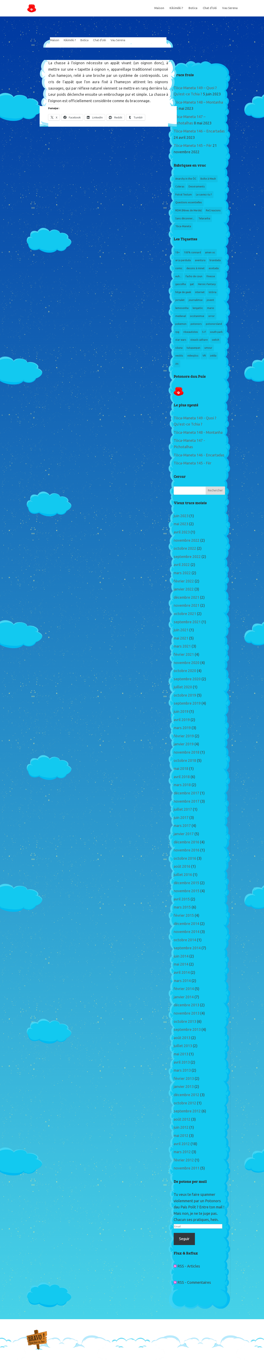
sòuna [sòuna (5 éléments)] (179, 347)
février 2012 (184, 1160)
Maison (159, 8)
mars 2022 (182, 573)
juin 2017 (181, 817)
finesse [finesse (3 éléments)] (210, 276)
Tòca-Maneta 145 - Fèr (192, 463)
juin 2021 (181, 630)
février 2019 (184, 736)
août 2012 (182, 1119)
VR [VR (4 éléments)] (204, 355)
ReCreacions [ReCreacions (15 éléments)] (213, 210)
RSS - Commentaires (192, 1282)
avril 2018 (182, 777)
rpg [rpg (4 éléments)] (177, 332)
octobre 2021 (185, 614)
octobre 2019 (185, 695)
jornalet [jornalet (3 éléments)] (180, 300)
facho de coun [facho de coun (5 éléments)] (194, 276)
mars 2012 (182, 1152)
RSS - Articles (187, 1266)
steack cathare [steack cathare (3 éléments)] (199, 339)
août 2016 (182, 866)
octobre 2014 (185, 940)
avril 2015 (182, 899)
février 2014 (184, 989)
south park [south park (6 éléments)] (216, 332)
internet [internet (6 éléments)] (200, 292)
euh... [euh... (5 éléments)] (178, 276)
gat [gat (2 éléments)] (192, 284)
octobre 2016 (185, 858)
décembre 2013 (186, 1005)
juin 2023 (181, 516)
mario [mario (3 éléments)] (210, 308)
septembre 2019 (187, 703)
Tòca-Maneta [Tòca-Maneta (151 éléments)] (183, 226)
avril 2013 (182, 1062)
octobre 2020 (185, 671)
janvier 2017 (184, 834)
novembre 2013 (186, 1013)
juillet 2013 (183, 1046)
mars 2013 (182, 1070)
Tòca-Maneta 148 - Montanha (198, 432)
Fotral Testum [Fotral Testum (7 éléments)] (183, 194)
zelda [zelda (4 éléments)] (213, 355)
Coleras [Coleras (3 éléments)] (179, 186)
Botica (193, 8)
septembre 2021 (187, 622)
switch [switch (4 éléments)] (215, 339)
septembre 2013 (187, 1029)
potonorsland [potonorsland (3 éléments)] (214, 324)
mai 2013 (181, 1054)
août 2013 (182, 1038)
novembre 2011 (186, 1168)
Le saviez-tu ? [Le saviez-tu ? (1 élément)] (204, 194)
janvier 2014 (184, 997)
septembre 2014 (187, 948)
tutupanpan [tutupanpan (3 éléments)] (193, 347)
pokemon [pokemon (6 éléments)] (180, 324)
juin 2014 (181, 956)
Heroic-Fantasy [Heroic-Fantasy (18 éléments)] (207, 284)
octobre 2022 (185, 548)
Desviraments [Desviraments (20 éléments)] (197, 186)
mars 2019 (182, 728)
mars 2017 (182, 825)
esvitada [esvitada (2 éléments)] (214, 268)
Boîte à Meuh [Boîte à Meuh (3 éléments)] (208, 178)
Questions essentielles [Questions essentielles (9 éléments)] (188, 202)
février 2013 (184, 1078)
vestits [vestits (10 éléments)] (179, 355)
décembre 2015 (186, 883)
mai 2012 (181, 1135)
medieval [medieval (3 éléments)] (180, 316)
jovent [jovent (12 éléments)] (210, 300)
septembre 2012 (187, 1111)
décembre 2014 (186, 923)
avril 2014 (182, 972)
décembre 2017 (186, 793)
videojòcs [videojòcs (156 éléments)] (192, 355)
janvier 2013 (184, 1086)
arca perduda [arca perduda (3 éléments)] (183, 260)
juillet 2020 (183, 687)
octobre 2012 (185, 1103)
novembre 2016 (186, 850)
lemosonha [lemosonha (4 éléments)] (182, 308)
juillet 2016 (183, 874)
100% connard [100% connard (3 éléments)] (192, 252)
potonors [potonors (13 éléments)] (196, 324)
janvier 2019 (184, 744)
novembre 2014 (186, 932)
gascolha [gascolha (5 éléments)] (180, 284)
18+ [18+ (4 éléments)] (177, 252)
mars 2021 (182, 646)
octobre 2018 (185, 760)
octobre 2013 (185, 1021)
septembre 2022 (187, 556)
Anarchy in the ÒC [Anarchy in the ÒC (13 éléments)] (185, 178)
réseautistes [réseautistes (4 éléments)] (190, 332)
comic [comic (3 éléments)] (178, 268)
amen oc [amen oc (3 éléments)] (210, 252)
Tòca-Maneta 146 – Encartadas (199, 131)
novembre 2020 (186, 663)
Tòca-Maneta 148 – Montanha (198, 102)
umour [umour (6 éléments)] (208, 347)
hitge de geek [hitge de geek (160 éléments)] (183, 292)
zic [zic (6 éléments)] (177, 363)
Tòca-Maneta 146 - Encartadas (199, 455)
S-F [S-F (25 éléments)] (204, 332)
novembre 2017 (186, 801)
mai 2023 (181, 524)
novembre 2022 (186, 540)
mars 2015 (182, 907)
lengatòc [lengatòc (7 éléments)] (198, 308)
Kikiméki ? (176, 8)
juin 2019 (181, 711)
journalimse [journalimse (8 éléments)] (196, 300)
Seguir (184, 1239)
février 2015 (184, 915)
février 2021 (184, 654)
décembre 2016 (186, 842)
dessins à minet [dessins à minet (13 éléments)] (195, 268)
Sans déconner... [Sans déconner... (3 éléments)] (184, 218)
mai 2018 (181, 768)
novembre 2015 (186, 891)
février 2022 (184, 581)
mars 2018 (182, 785)
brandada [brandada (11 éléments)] (215, 260)
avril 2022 (182, 564)
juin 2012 (181, 1127)
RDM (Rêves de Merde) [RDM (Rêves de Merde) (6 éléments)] (188, 210)
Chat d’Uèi (210, 8)
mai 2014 (181, 964)
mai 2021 (181, 638)
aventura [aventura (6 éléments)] (200, 260)
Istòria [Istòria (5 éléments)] (212, 292)
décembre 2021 (186, 597)
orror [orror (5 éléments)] (211, 316)
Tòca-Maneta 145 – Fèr (193, 145)
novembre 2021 (186, 605)
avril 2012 (182, 1144)
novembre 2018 (186, 752)
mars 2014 (182, 981)
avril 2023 (182, 532)
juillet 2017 (183, 809)
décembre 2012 (186, 1095)
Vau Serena (230, 8)
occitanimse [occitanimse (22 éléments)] (197, 316)
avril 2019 (182, 720)
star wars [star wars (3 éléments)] (180, 339)
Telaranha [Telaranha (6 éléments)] (204, 218)
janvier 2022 (184, 589)
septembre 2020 (187, 679)
